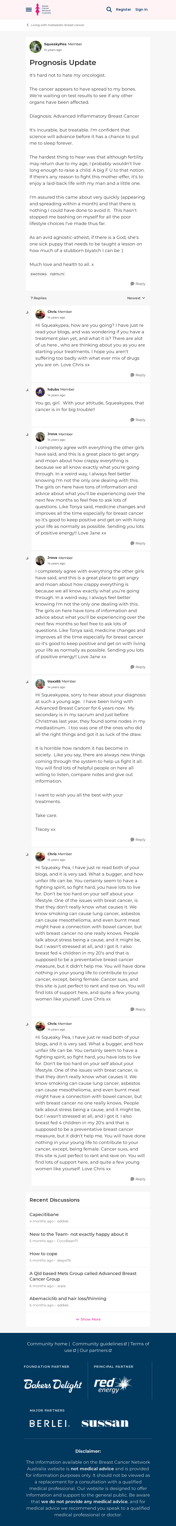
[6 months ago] (41, 1285)
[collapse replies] (27, 313)
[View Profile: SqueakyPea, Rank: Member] (35, 47)
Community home (47, 1344)
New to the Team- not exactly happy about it (78, 1234)
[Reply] (138, 284)
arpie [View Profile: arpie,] (61, 1285)
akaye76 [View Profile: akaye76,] (64, 1260)
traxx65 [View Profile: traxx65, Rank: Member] (54, 681)
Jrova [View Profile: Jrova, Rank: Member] (52, 434)
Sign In (141, 9)
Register (123, 9)
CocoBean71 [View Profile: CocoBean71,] (67, 1241)
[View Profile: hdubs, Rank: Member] (40, 392)
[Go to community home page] (43, 9)
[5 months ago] (41, 1241)
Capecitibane (44, 1214)
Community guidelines (97, 1344)
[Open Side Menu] (28, 9)
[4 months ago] (41, 1221)
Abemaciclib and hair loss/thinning (67, 1298)
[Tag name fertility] (57, 274)
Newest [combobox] (136, 298)
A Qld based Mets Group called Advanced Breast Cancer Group (83, 1276)
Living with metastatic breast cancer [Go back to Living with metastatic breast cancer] (55, 25)
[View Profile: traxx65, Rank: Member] (40, 684)
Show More (88, 1319)
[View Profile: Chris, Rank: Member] (40, 314)
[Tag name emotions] (38, 274)
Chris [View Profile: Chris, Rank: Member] (52, 311)
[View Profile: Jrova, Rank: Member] (40, 437)
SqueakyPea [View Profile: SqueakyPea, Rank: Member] (55, 44)
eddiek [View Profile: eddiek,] (62, 1221)
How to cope (43, 1253)
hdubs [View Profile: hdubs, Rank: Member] (53, 389)
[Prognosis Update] (56, 317)
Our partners (94, 1350)
